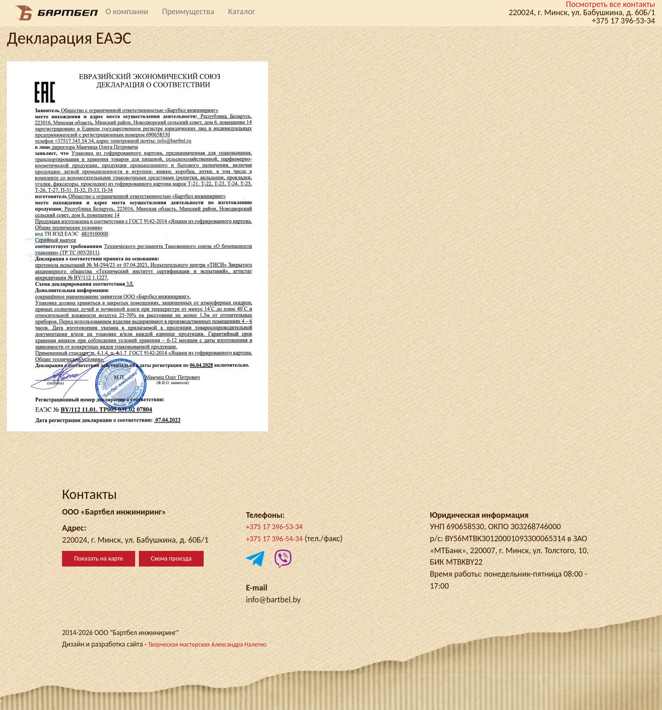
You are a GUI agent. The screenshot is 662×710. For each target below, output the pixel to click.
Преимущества (188, 11)
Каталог (241, 11)
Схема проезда (171, 558)
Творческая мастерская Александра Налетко (214, 644)
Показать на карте (98, 558)
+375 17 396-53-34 (277, 526)
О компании (127, 11)
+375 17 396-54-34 (277, 538)
